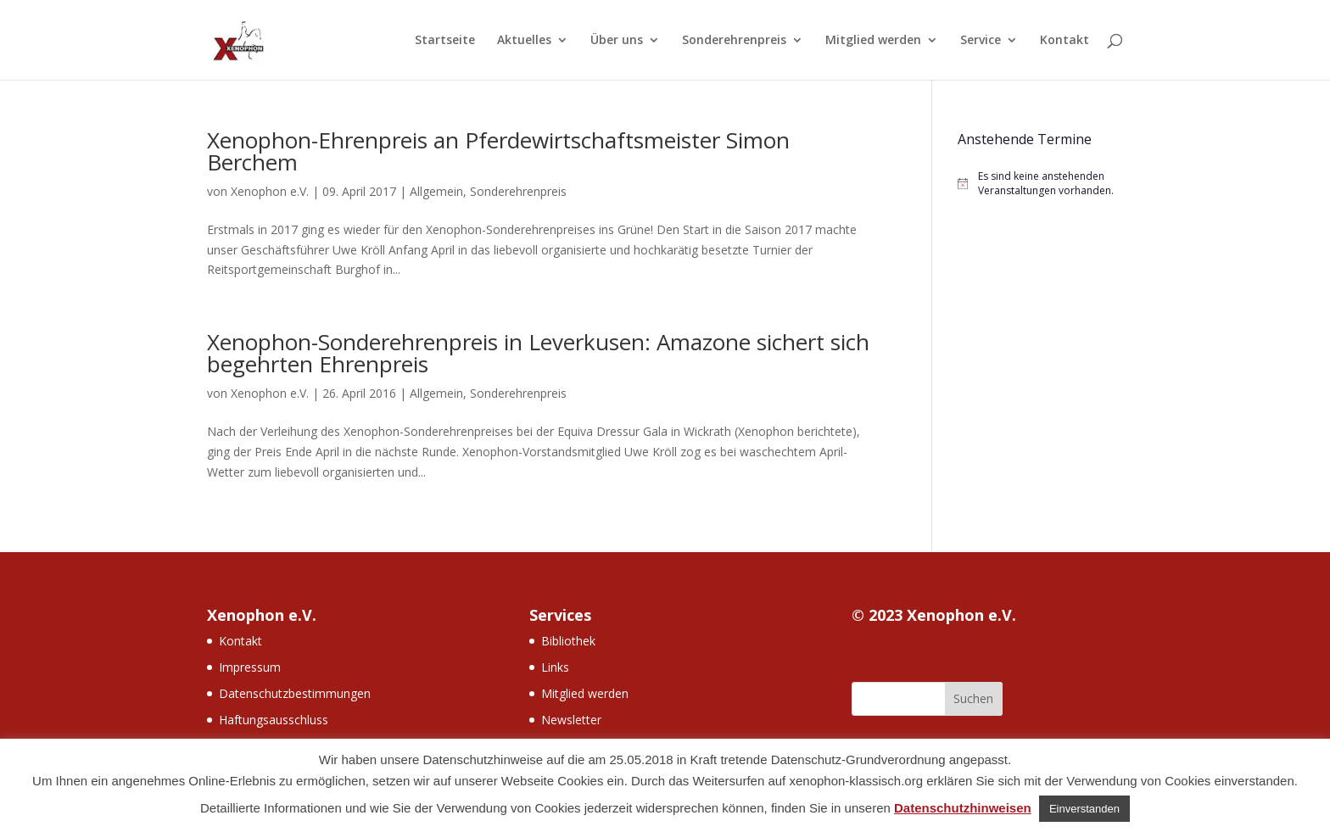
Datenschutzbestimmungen (295, 693)
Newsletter (571, 720)
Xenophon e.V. (270, 191)
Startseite (445, 40)
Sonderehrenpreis (734, 40)
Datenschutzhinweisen (962, 808)
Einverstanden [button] (1084, 808)
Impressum (250, 667)
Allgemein (436, 191)
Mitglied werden (873, 40)
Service (980, 40)
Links (555, 667)
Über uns (616, 40)
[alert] (1040, 184)
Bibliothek (568, 641)
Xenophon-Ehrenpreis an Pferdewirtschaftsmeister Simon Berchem (498, 151)
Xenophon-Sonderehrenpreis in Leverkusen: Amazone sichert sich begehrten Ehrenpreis (538, 353)
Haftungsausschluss (273, 720)
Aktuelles (524, 40)
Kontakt (1064, 40)
